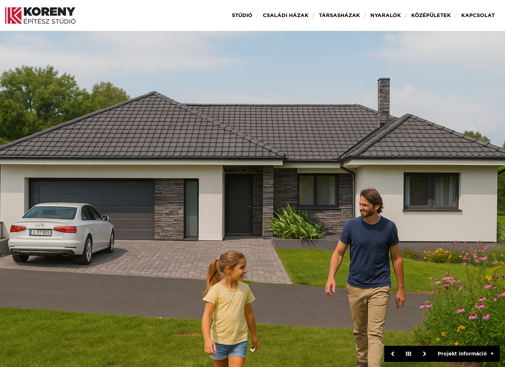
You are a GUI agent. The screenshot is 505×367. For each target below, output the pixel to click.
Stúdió (242, 15)
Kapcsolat (478, 15)
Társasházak (339, 15)
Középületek (431, 15)
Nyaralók (385, 15)
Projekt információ (462, 353)
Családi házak (286, 15)
